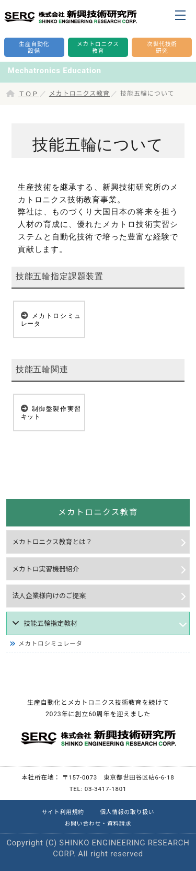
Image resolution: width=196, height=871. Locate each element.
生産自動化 (34, 48)
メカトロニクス (98, 48)
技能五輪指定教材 (50, 623)
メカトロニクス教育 (79, 93)
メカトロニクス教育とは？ (52, 542)
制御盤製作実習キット (51, 412)
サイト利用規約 (63, 812)
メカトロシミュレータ (51, 319)
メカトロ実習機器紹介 (45, 569)
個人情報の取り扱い (127, 812)
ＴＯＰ (28, 94)
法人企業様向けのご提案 (49, 596)
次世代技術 (162, 48)
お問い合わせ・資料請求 (98, 823)
